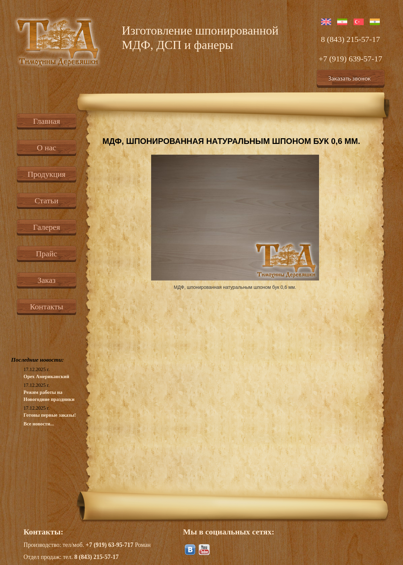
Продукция (46, 174)
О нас (46, 147)
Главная (46, 121)
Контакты (46, 306)
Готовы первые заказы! (50, 415)
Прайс (46, 253)
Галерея (46, 227)
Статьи (46, 200)
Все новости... (39, 423)
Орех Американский (46, 376)
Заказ (46, 280)
